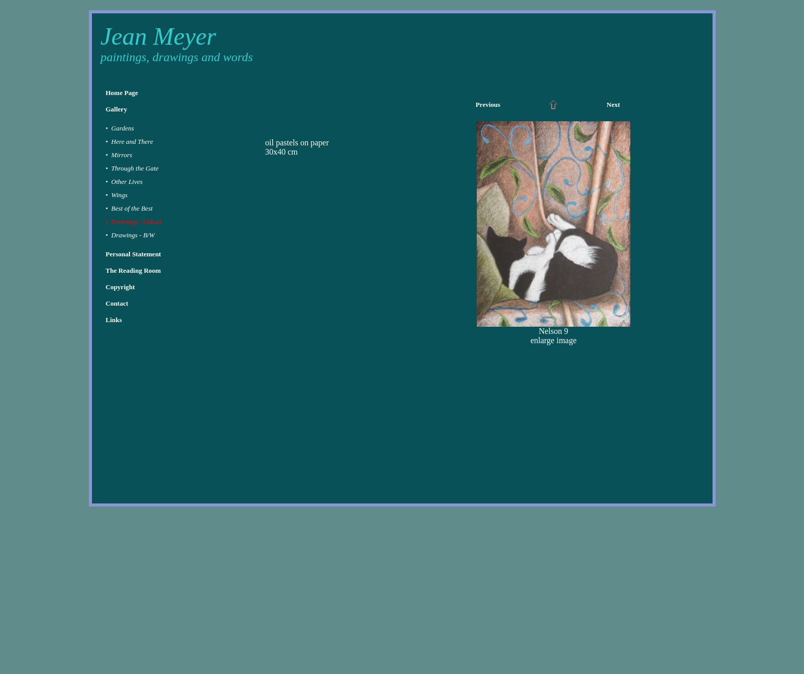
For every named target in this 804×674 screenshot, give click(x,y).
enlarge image (553, 340)
